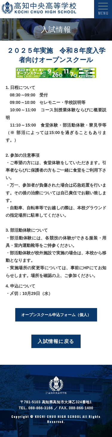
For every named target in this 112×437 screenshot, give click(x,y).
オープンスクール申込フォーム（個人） (56, 315)
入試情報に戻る (56, 341)
